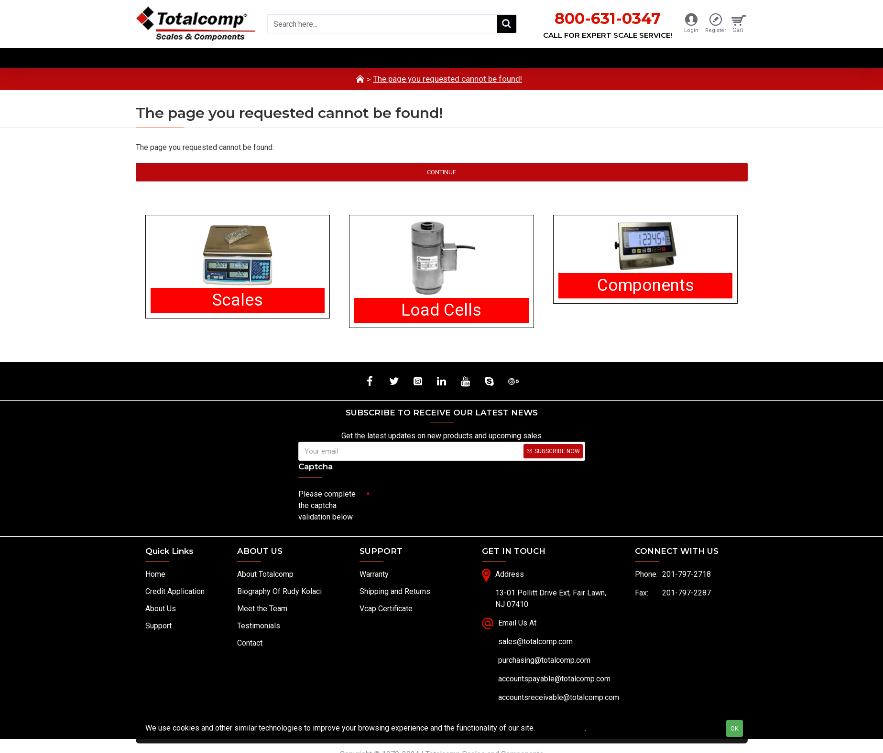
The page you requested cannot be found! (447, 79)
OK (734, 728)
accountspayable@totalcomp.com (554, 678)
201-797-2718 (686, 574)
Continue (441, 172)
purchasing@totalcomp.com (544, 660)
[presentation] (437, 502)
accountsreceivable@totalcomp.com (558, 697)
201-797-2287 (686, 592)
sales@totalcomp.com (535, 641)
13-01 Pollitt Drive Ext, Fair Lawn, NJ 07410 (550, 598)
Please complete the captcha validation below (327, 505)
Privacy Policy (561, 727)
